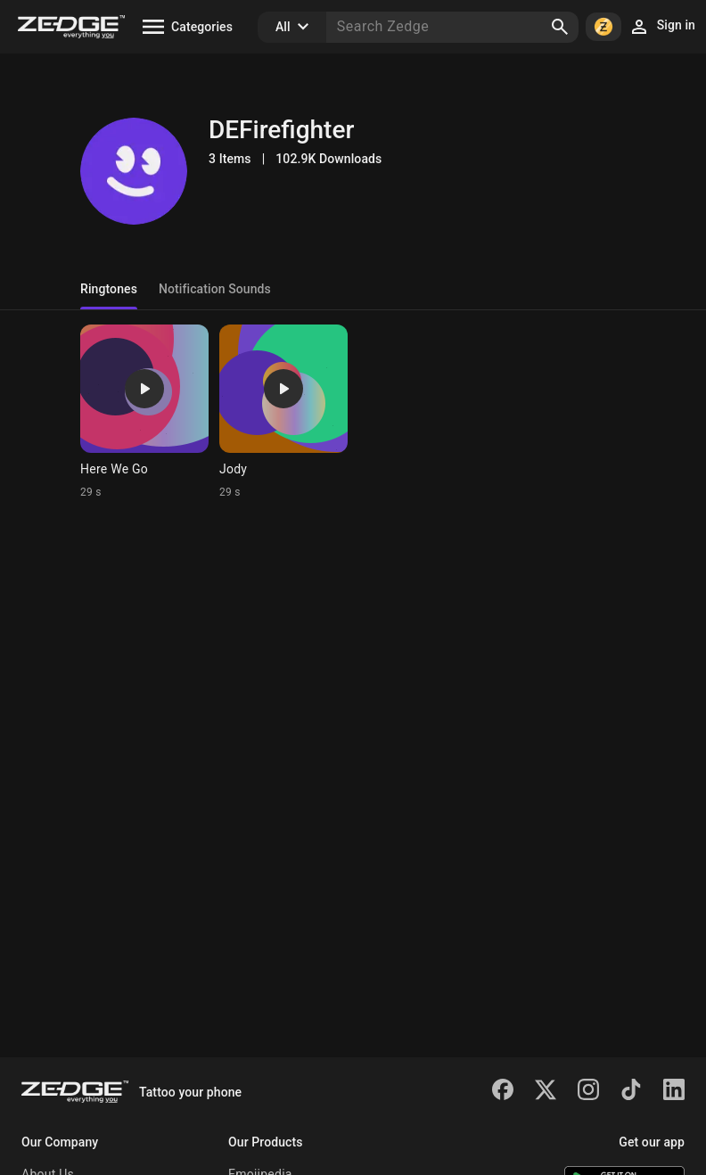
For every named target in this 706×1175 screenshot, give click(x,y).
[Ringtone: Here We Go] (144, 412)
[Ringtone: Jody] (283, 412)
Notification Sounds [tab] (215, 289)
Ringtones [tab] (108, 289)
